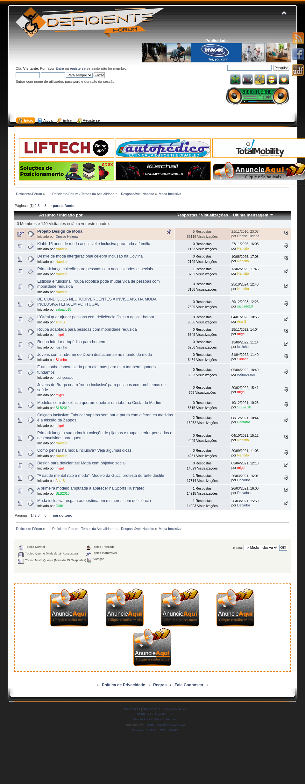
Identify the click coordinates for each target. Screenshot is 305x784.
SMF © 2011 (152, 709)
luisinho (61, 347)
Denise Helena (67, 236)
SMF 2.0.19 (132, 709)
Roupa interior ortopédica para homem (71, 342)
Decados (244, 480)
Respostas (186, 215)
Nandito (61, 249)
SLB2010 (63, 408)
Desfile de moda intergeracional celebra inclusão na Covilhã (90, 256)
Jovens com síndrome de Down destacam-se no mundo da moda (94, 354)
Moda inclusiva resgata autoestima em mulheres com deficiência (94, 500)
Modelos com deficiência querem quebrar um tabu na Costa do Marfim (99, 402)
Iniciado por (71, 215)
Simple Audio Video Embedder (154, 719)
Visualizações (214, 215)
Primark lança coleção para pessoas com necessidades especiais (95, 269)
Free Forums (163, 714)
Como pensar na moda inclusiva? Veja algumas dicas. (84, 450)
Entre (59, 68)
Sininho (61, 360)
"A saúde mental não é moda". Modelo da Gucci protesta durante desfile (100, 475)
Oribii (60, 506)
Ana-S (60, 322)
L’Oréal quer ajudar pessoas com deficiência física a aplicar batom (95, 317)
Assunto (47, 215)
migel (60, 334)
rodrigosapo (65, 377)
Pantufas (244, 422)
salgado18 (63, 309)
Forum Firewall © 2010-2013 (165, 724)
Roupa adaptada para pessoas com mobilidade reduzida (87, 329)
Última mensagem (253, 215)
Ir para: (238, 547)
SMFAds (143, 714)
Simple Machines (174, 709)
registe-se (78, 68)
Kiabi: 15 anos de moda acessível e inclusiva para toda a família (93, 244)
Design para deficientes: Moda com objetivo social (81, 463)
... (42, 206)
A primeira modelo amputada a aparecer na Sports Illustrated (91, 488)
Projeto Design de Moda (59, 231)
